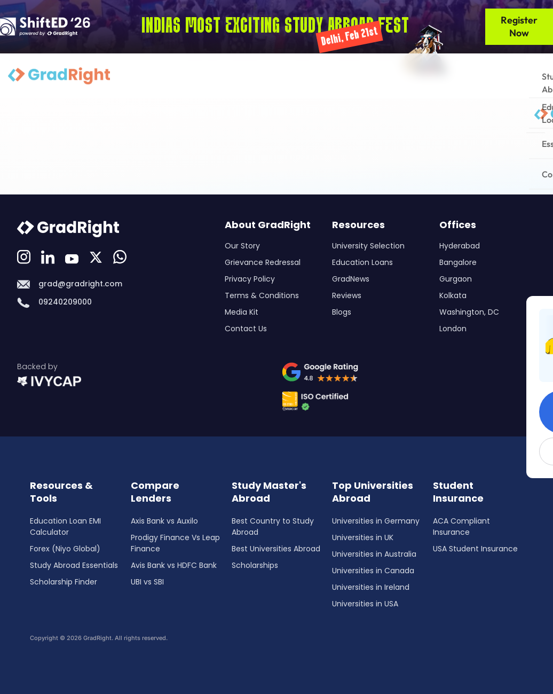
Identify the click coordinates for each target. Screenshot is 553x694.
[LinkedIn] (49, 256)
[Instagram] (25, 256)
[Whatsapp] (121, 256)
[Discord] (97, 256)
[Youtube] (73, 256)
